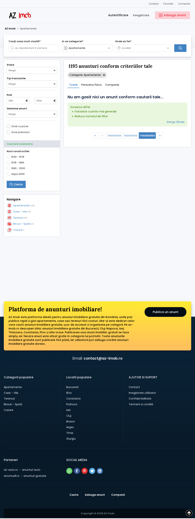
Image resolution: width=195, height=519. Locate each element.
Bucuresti (72, 387)
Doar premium (21, 132)
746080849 (130, 135)
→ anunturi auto (22, 470)
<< (95, 135)
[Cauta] (180, 48)
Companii (184, 3)
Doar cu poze (20, 126)
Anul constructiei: (18, 151)
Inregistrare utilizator (142, 393)
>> (160, 135)
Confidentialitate (140, 398)
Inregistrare (141, 15)
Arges (70, 427)
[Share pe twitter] (92, 471)
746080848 (114, 135)
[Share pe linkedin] (100, 471)
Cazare (8, 410)
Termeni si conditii (141, 404)
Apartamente (13, 387)
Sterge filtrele (176, 122)
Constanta (73, 398)
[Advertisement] (32, 264)
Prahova (71, 404)
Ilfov (69, 393)
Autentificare (118, 15)
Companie (112, 85)
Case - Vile (11, 393)
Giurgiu (71, 439)
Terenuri (9, 398)
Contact (154, 3)
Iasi (68, 410)
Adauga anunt (95, 495)
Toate (73, 85)
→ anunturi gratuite (25, 476)
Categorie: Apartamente (85, 75)
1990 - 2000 (18, 168)
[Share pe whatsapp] (69, 471)
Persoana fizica (91, 85)
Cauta (74, 495)
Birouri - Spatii (13, 404)
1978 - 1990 (17, 162)
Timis (69, 433)
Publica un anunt (165, 312)
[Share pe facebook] (77, 471)
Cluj (68, 416)
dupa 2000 (18, 174)
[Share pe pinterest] (85, 471)
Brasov (70, 421)
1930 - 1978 (17, 157)
